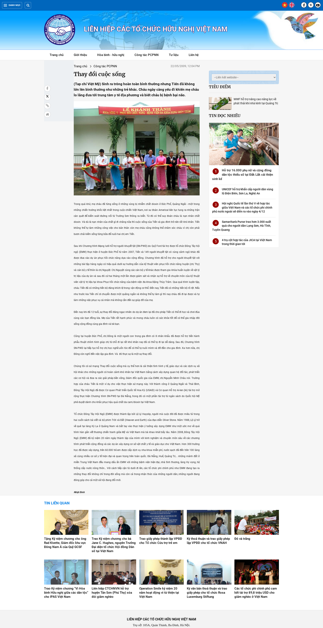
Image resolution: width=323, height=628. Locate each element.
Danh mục (12, 5)
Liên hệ (194, 55)
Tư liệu (176, 55)
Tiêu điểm (220, 86)
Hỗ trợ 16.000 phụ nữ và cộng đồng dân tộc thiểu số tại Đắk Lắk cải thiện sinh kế (242, 174)
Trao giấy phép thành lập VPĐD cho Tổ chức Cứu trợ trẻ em (160, 526)
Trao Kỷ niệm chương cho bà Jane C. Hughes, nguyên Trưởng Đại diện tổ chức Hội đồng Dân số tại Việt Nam (114, 530)
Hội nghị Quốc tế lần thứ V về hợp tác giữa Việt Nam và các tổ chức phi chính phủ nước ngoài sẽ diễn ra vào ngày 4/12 (242, 207)
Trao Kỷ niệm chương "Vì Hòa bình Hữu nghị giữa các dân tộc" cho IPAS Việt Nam (66, 578)
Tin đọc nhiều (224, 115)
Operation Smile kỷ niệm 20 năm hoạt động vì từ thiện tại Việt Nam (159, 578)
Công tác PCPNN (147, 55)
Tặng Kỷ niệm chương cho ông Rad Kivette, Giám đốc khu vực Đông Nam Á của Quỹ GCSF (65, 528)
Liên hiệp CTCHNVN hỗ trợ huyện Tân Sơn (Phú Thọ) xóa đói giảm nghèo (112, 578)
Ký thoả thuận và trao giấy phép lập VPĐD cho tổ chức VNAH (208, 526)
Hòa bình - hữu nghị (110, 55)
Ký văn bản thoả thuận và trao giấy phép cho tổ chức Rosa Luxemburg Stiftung (207, 578)
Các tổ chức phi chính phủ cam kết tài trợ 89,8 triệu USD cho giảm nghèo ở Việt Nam (255, 578)
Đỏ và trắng (242, 524)
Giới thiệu (80, 55)
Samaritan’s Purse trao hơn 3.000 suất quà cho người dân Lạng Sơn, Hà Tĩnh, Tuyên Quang (241, 225)
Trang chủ (56, 55)
